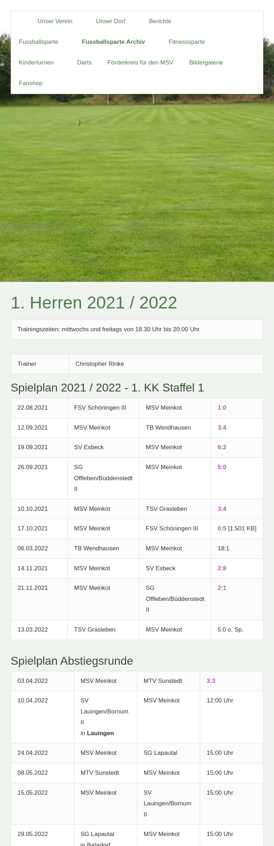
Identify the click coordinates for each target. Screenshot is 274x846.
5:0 (222, 467)
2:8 (222, 568)
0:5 (222, 528)
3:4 (222, 427)
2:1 (222, 588)
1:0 (222, 407)
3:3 (211, 681)
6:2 (222, 447)
